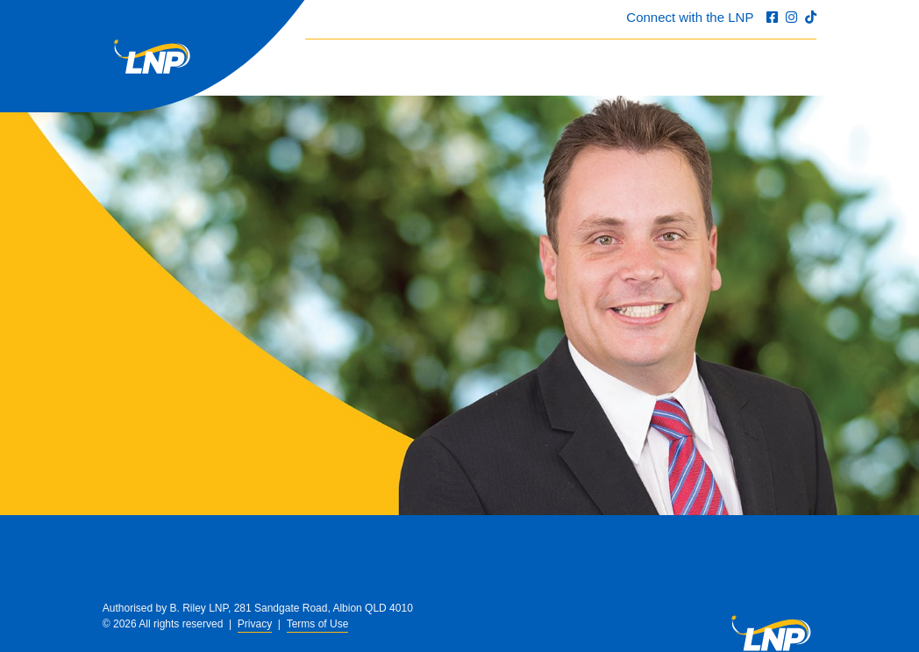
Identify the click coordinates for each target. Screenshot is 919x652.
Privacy (255, 624)
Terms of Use (318, 624)
